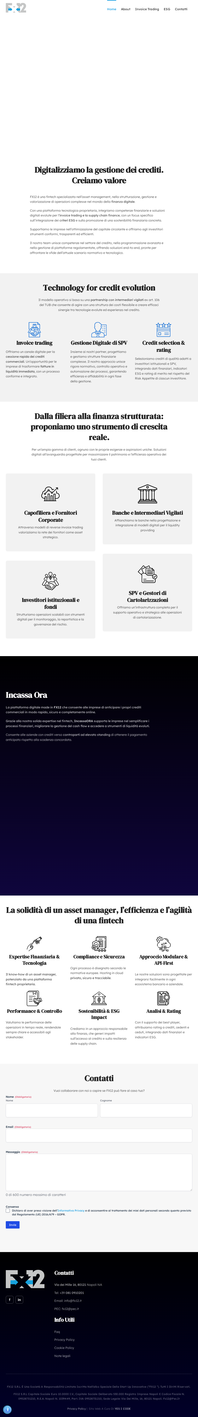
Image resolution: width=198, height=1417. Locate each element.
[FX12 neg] (25, 1271)
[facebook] (10, 1300)
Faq (57, 1332)
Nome (9, 1100)
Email (18, 1127)
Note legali (62, 1356)
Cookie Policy (64, 1348)
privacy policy (76, 1408)
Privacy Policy (64, 1340)
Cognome (106, 1100)
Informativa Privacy (71, 1210)
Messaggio (22, 1152)
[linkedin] (19, 1300)
